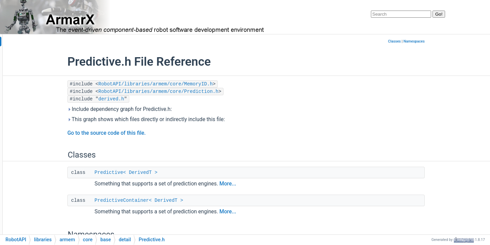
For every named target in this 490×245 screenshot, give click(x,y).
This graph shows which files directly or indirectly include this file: (187, 119)
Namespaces (455, 41)
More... (269, 184)
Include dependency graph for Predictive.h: (161, 109)
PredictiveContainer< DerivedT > (180, 200)
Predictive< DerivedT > (167, 172)
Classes (435, 41)
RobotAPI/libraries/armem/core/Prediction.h (200, 91)
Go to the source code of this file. (148, 133)
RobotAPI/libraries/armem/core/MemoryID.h (197, 84)
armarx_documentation (32, 42)
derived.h (153, 99)
